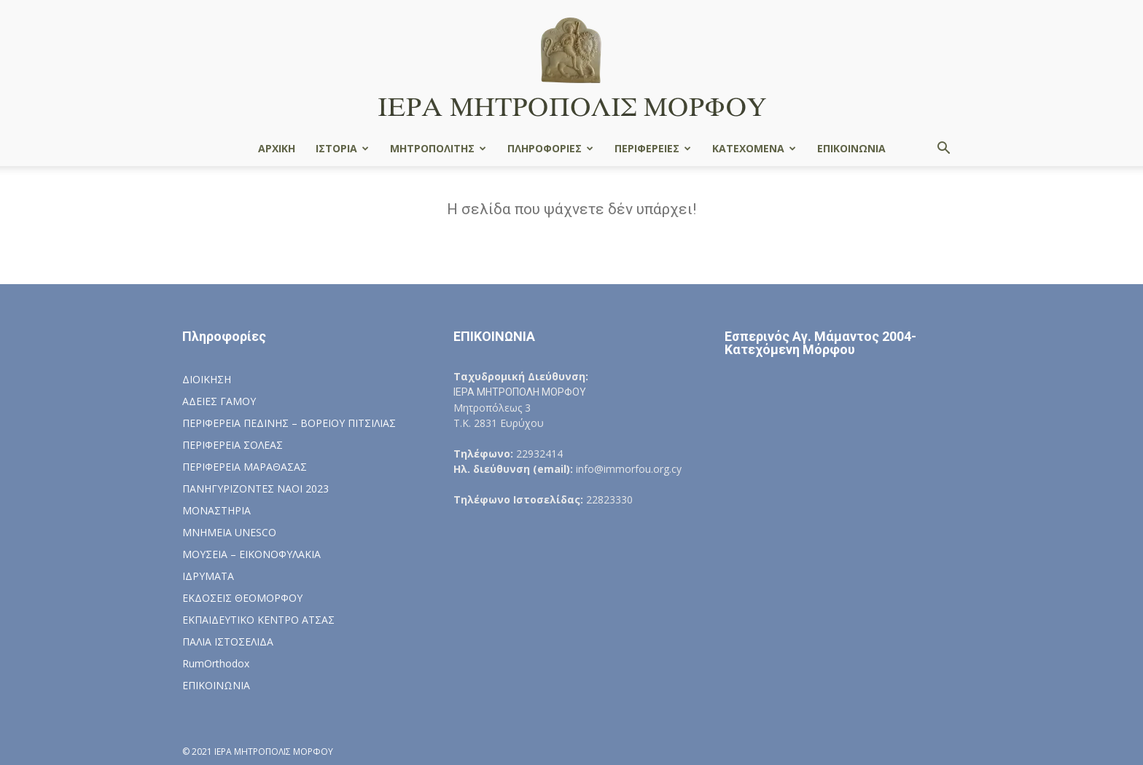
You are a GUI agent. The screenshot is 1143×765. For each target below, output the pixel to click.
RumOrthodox (215, 663)
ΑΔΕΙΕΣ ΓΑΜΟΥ (219, 401)
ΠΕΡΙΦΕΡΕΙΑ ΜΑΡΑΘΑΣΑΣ (244, 467)
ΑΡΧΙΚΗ (276, 148)
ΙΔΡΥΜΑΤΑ (208, 576)
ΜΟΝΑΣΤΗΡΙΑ (216, 510)
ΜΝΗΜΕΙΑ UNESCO (229, 532)
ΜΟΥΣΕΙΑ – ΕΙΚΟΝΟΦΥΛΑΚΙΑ (251, 554)
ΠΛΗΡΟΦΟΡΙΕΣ (550, 148)
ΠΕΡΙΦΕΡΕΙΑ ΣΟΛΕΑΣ (232, 445)
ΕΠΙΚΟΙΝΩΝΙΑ (851, 148)
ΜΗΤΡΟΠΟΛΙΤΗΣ (438, 148)
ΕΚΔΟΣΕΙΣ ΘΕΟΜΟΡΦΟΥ (242, 598)
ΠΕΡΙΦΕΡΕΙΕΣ (653, 148)
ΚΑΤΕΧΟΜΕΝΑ (754, 148)
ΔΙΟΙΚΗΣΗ (206, 379)
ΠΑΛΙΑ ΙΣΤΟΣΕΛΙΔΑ (227, 641)
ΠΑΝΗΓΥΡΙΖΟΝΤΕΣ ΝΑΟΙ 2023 (255, 488)
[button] (943, 150)
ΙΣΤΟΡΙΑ (342, 148)
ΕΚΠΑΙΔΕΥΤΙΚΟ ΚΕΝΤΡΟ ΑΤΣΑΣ (258, 620)
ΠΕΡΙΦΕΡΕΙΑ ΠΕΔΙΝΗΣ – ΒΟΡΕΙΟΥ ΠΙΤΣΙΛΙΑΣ (289, 423)
